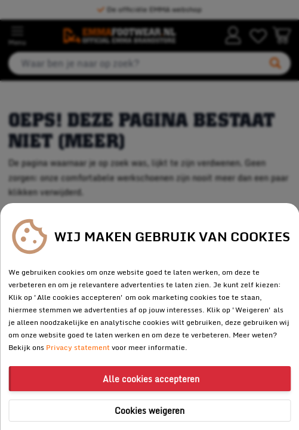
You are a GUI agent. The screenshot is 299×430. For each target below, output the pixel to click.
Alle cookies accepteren (151, 379)
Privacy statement (78, 347)
